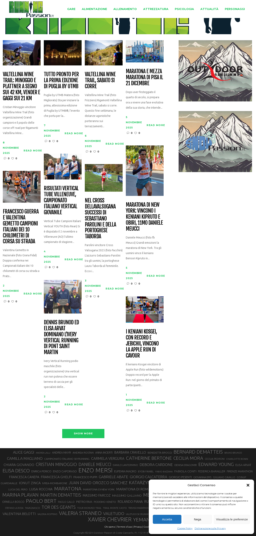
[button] (248, 485)
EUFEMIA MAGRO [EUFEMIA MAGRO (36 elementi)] (125, 471)
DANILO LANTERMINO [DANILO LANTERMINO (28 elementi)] (125, 465)
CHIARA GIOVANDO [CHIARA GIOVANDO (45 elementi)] (19, 465)
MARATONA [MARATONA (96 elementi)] (67, 488)
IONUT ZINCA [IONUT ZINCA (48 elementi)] (30, 483)
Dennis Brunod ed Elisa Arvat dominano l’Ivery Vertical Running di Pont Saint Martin (61, 337)
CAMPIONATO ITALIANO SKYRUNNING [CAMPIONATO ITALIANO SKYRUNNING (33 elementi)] (67, 458)
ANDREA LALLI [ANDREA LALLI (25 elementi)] (43, 453)
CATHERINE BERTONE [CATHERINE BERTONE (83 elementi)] (149, 458)
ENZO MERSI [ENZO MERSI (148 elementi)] (95, 470)
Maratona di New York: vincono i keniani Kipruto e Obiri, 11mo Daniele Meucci (144, 217)
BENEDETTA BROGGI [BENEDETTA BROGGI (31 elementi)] (160, 452)
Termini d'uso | (125, 526)
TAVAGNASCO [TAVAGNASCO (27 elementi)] (32, 508)
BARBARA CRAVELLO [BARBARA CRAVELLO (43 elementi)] (130, 452)
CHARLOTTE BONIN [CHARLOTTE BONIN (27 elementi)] (237, 459)
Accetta (167, 519)
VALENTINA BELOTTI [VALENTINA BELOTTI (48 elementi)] (19, 514)
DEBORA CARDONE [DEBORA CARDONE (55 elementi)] (156, 464)
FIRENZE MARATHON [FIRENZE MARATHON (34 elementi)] (240, 471)
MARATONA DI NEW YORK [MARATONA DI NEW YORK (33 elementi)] (99, 489)
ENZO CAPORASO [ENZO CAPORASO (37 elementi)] (65, 471)
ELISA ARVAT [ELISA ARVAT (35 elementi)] (243, 465)
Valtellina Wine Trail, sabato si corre (100, 80)
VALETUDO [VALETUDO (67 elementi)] (113, 513)
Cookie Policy (185, 528)
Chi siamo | (110, 526)
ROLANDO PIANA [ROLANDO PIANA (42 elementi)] (130, 501)
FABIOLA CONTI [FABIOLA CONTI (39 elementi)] (185, 471)
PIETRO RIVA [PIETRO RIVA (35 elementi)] (84, 501)
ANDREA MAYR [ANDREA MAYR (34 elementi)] (61, 452)
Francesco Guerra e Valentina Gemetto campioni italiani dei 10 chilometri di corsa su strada (20, 226)
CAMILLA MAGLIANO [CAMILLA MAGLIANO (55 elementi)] (25, 458)
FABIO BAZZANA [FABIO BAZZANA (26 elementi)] (164, 471)
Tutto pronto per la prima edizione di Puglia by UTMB (61, 80)
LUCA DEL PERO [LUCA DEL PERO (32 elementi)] (18, 489)
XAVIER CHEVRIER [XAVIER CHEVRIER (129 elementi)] (110, 519)
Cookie (148, 526)
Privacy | (138, 526)
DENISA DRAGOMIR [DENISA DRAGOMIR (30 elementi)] (185, 465)
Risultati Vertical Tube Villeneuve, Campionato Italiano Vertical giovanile (61, 200)
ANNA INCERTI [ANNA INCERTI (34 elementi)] (104, 452)
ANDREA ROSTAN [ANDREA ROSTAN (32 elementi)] (83, 452)
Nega (197, 519)
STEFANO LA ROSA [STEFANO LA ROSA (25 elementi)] (14, 508)
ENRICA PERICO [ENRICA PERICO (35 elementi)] (41, 471)
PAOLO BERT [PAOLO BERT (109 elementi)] (41, 501)
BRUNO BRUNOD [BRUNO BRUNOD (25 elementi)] (233, 453)
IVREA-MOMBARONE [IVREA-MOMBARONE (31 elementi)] (54, 483)
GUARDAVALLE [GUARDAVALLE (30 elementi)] (9, 483)
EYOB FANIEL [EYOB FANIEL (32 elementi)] (146, 471)
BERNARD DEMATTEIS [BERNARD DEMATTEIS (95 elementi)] (198, 451)
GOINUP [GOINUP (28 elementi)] (241, 477)
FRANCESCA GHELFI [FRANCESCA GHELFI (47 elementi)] (56, 477)
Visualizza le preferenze (232, 519)
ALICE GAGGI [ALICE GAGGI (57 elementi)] (23, 452)
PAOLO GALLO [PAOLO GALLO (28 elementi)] (66, 502)
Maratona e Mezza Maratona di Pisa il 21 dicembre (144, 77)
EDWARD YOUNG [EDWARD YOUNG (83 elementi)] (216, 464)
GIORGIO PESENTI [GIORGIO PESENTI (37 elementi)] (180, 477)
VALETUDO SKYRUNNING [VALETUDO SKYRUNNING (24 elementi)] (138, 514)
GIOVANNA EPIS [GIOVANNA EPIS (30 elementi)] (202, 477)
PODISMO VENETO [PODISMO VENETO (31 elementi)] (105, 501)
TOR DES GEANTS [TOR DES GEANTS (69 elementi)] (59, 507)
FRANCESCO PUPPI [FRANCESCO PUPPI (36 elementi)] (85, 477)
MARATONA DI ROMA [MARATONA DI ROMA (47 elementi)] (133, 489)
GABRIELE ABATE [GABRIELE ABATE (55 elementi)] (113, 477)
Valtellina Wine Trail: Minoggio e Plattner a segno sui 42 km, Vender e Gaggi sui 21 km (21, 86)
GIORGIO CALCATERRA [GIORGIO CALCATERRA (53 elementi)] (148, 477)
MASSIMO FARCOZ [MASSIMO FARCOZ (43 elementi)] (97, 495)
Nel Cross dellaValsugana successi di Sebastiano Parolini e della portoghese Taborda (100, 218)
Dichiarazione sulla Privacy (210, 528)
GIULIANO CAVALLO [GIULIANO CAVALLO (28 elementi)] (224, 477)
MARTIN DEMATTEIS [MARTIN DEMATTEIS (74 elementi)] (60, 494)
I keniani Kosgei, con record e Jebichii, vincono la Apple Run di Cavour (142, 344)
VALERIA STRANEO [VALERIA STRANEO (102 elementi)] (80, 513)
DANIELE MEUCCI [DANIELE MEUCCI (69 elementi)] (95, 464)
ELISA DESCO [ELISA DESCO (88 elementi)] (16, 470)
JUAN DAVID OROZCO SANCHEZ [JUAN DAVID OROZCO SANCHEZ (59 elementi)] (98, 482)
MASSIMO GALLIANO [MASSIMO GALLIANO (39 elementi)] (127, 495)
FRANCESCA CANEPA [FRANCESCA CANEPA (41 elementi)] (24, 477)
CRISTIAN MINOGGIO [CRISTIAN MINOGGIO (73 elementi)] (56, 464)
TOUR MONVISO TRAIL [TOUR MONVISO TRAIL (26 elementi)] (89, 508)
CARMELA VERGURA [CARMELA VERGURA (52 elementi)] (107, 458)
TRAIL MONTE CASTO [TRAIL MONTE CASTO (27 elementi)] (115, 508)
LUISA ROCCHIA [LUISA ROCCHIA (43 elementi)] (41, 489)
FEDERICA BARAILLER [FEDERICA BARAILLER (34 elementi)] (211, 471)
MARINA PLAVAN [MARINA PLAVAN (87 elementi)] (20, 494)
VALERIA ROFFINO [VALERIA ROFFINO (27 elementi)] (47, 514)
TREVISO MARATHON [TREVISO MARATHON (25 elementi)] (138, 508)
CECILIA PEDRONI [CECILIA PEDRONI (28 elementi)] (215, 459)
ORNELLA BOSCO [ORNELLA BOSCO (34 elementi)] (13, 501)
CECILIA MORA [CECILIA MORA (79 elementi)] (188, 458)
